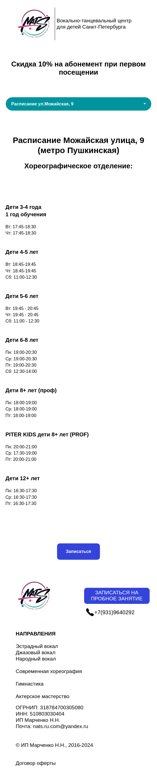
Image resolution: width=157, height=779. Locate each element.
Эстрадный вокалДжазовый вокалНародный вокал (37, 652)
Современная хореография (49, 671)
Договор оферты (36, 763)
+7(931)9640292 (114, 612)
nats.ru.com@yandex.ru (60, 726)
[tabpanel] (78, 347)
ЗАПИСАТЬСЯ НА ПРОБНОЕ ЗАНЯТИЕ (117, 596)
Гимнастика (30, 684)
